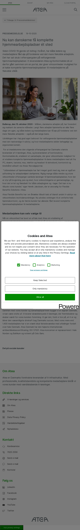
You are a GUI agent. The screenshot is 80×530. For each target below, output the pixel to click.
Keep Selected (40, 280)
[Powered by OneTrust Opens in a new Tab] (68, 304)
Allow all (40, 297)
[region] (40, 265)
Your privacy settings (39, 270)
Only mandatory (40, 288)
